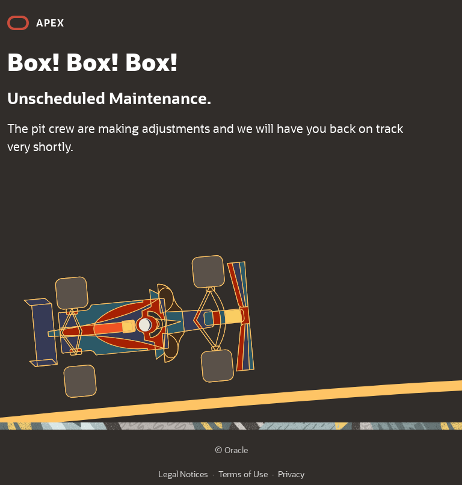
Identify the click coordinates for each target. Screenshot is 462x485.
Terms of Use (243, 474)
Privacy (291, 474)
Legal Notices (183, 474)
